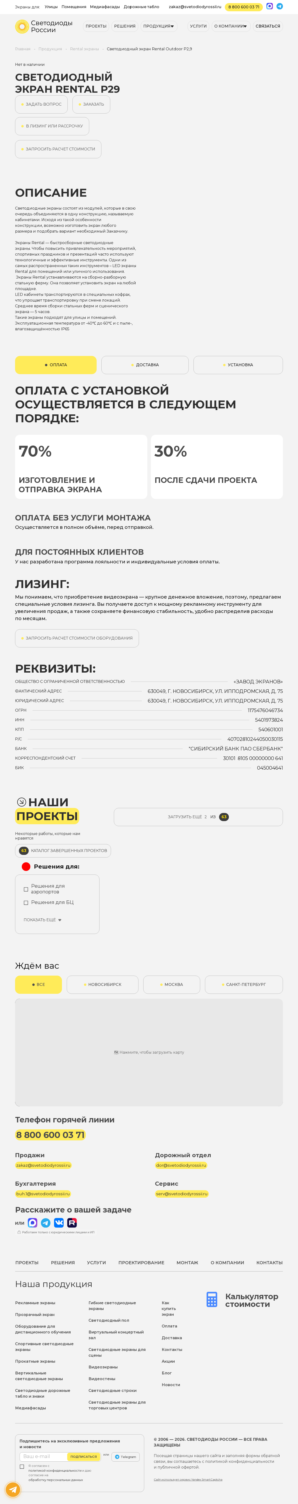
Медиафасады (105, 7)
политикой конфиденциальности (55, 1470)
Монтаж (187, 1262)
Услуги (198, 26)
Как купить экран (169, 1309)
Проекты (96, 26)
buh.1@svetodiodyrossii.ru (43, 1193)
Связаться (268, 26)
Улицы (51, 7)
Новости (171, 1385)
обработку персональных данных (55, 1480)
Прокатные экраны (35, 1361)
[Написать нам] (13, 1489)
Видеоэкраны (103, 1367)
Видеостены (101, 1379)
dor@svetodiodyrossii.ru (181, 1165)
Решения (125, 26)
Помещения (73, 7)
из (198, 817)
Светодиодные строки (112, 1390)
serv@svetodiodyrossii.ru (182, 1193)
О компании (229, 26)
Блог (167, 1373)
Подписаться (84, 1457)
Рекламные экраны (35, 1303)
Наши (47, 809)
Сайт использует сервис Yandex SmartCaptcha (188, 1479)
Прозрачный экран (35, 1314)
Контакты (269, 1262)
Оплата (169, 1326)
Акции (168, 1361)
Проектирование (141, 1262)
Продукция (157, 26)
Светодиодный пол (108, 1320)
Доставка (172, 1338)
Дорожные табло (141, 7)
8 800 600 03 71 (243, 7)
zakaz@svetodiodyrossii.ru (195, 7)
